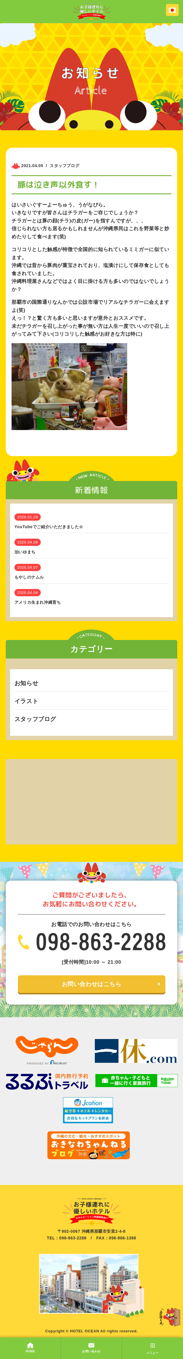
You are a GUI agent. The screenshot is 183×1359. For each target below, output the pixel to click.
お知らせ (26, 683)
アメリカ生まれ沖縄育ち (37, 602)
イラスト (26, 701)
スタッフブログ (35, 719)
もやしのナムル (29, 577)
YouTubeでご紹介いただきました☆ (48, 526)
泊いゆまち (25, 552)
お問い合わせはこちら (91, 984)
